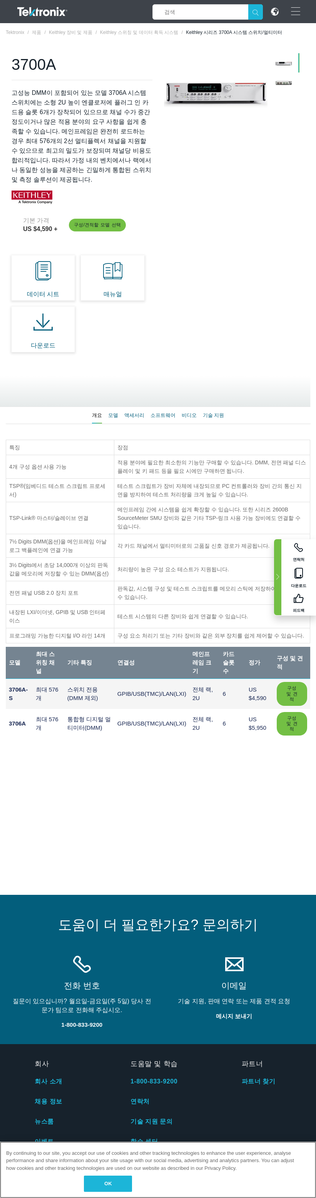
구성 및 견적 (292, 693)
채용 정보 (48, 1101)
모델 (113, 415)
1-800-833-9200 (153, 1081)
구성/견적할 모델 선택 (97, 225)
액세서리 (134, 415)
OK (108, 1183)
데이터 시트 (43, 294)
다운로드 (43, 345)
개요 (97, 415)
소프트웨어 (163, 415)
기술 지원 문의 (151, 1121)
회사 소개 (48, 1081)
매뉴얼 (113, 294)
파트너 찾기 (259, 1081)
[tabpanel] (216, 92)
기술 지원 (213, 415)
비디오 (189, 415)
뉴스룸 (44, 1121)
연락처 (140, 1101)
